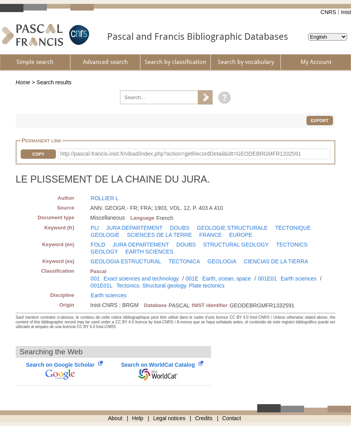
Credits (203, 418)
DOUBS (180, 228)
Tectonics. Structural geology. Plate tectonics (170, 285)
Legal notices (169, 418)
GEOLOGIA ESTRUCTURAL (126, 261)
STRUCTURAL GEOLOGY (236, 244)
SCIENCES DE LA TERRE (159, 235)
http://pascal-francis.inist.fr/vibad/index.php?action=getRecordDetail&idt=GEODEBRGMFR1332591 (180, 154)
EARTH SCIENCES (149, 251)
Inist (346, 12)
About (115, 418)
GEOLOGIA (222, 261)
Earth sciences (299, 278)
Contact (231, 418)
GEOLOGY (104, 251)
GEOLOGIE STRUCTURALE (232, 228)
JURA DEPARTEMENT (134, 228)
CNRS (328, 12)
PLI (95, 228)
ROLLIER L (105, 198)
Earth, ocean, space (226, 278)
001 (95, 278)
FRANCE (210, 235)
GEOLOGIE (105, 235)
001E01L (102, 285)
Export (319, 120)
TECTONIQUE (293, 228)
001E (192, 278)
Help (137, 418)
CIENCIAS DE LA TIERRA (276, 261)
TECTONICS (292, 244)
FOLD (98, 244)
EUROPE (240, 235)
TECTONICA (184, 261)
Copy (38, 154)
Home (23, 82)
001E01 (267, 278)
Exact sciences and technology (141, 278)
